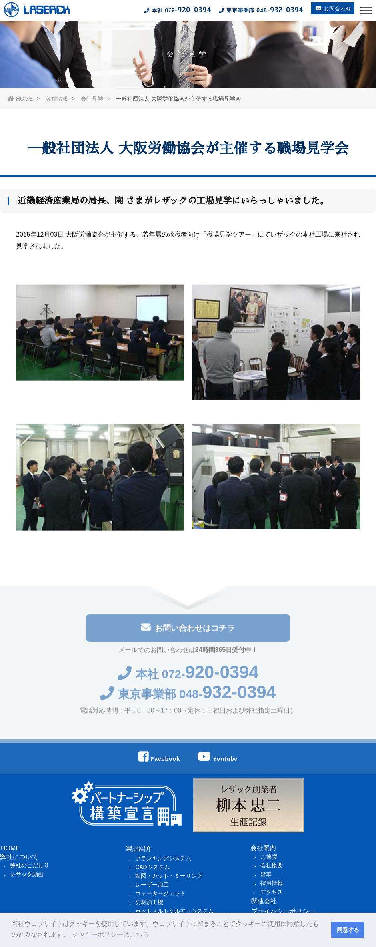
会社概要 (271, 867)
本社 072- (188, 677)
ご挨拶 (268, 858)
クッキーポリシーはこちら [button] (110, 934)
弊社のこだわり (29, 867)
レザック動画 (27, 876)
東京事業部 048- (188, 698)
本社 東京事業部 (220, 10)
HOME (20, 98)
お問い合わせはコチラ (188, 630)
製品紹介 (139, 850)
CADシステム (152, 869)
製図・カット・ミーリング (168, 878)
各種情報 (57, 98)
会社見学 (92, 98)
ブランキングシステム (163, 860)
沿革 (266, 876)
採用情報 (271, 885)
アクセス (271, 894)
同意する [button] (348, 930)
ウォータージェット (160, 895)
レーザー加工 (152, 886)
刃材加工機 (149, 904)
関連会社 (264, 903)
